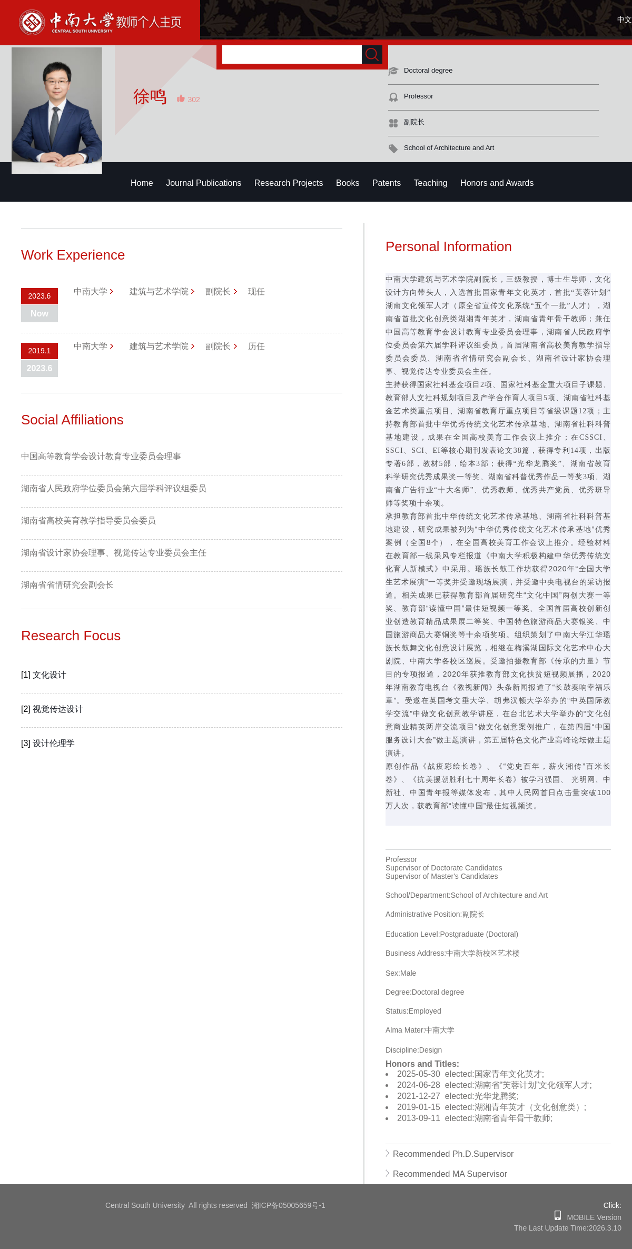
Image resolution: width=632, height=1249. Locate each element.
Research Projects (288, 183)
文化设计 (49, 674)
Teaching (431, 183)
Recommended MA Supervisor (450, 1173)
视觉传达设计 (58, 709)
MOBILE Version (591, 1217)
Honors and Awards (497, 183)
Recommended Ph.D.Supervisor (453, 1153)
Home (142, 183)
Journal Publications (203, 183)
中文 (624, 19)
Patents (386, 183)
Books (347, 183)
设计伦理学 (54, 743)
